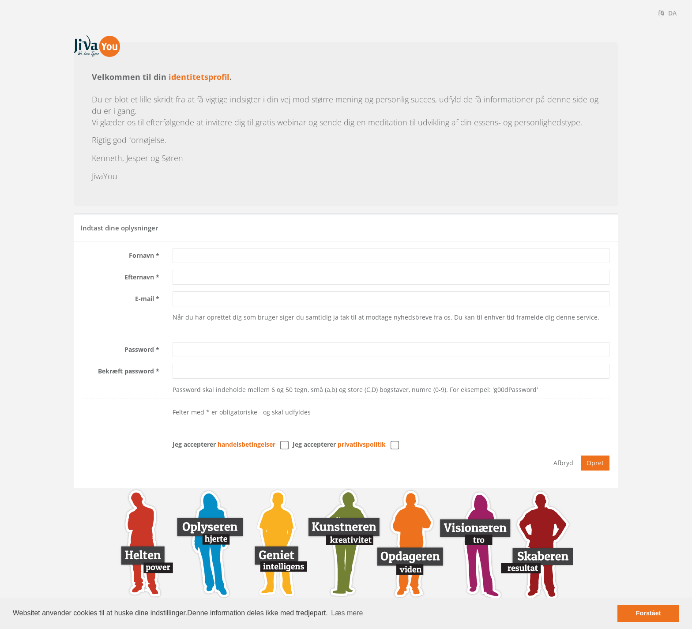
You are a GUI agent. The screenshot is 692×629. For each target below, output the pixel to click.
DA (667, 13)
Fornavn (141, 255)
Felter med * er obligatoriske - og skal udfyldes (242, 412)
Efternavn (139, 277)
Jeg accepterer (224, 444)
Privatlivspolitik (362, 444)
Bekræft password (126, 371)
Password (139, 349)
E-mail (144, 298)
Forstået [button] (648, 613)
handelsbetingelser (246, 444)
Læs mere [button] (347, 613)
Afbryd (563, 463)
